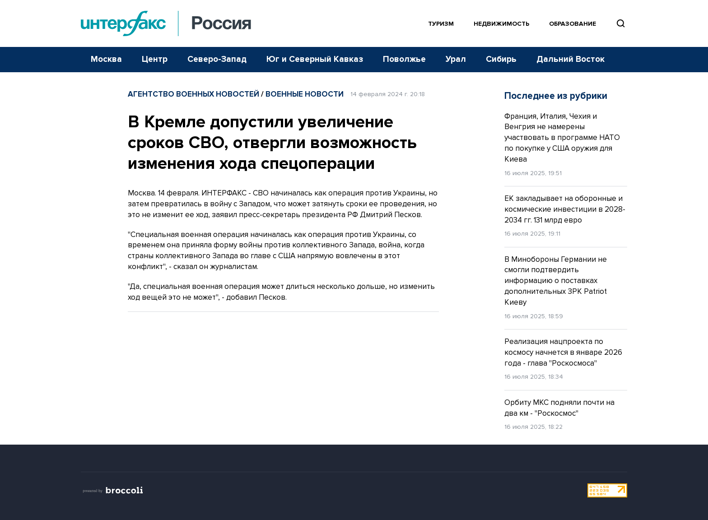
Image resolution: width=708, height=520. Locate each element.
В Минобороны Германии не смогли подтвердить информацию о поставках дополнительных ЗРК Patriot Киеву (555, 281)
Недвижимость (501, 24)
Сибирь (501, 59)
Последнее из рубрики (555, 96)
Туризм (441, 24)
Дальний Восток (570, 59)
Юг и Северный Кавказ (314, 59)
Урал (456, 59)
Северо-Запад (217, 59)
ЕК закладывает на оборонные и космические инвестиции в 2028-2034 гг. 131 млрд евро (564, 209)
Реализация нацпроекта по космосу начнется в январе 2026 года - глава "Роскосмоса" (563, 352)
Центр (155, 59)
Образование (572, 24)
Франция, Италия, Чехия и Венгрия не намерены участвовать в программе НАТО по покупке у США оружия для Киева (562, 137)
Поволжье (404, 59)
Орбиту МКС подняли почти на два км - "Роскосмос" (559, 408)
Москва (106, 59)
